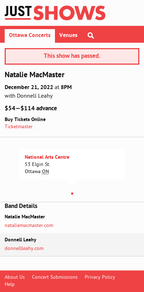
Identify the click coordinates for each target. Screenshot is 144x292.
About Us (15, 277)
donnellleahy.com (24, 248)
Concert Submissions (55, 277)
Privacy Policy (100, 277)
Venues (68, 35)
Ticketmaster (19, 127)
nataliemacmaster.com (29, 225)
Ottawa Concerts (30, 35)
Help (10, 284)
